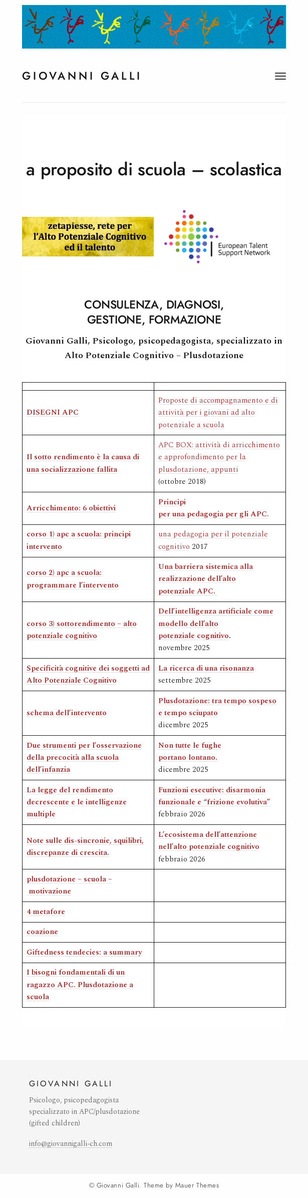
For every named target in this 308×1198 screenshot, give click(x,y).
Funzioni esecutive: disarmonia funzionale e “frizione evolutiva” (214, 796)
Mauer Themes (197, 1185)
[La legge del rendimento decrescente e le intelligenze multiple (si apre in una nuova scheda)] (77, 802)
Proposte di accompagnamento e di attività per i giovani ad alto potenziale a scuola (218, 413)
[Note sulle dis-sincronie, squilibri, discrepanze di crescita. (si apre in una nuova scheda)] (85, 846)
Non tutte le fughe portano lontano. (189, 751)
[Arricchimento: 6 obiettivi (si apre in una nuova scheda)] (71, 508)
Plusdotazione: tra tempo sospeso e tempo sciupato (217, 707)
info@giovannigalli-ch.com (70, 1143)
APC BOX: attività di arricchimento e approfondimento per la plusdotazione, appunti (219, 457)
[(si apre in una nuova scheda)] (67, 713)
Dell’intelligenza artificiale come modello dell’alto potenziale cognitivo (215, 624)
